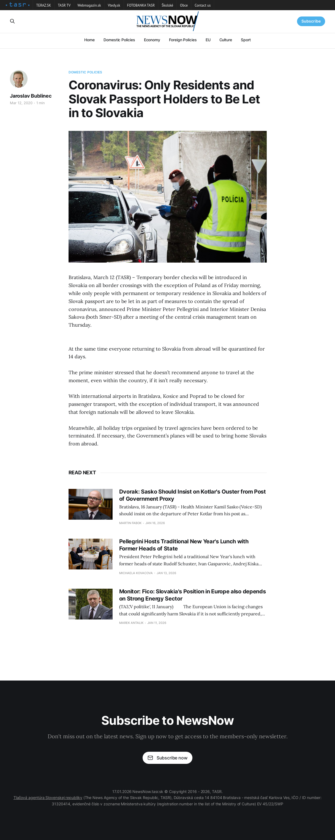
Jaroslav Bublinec (31, 96)
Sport (246, 39)
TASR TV (64, 5)
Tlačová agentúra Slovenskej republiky (47, 797)
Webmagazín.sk (89, 5)
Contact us (203, 5)
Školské (167, 5)
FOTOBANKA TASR (141, 5)
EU (208, 39)
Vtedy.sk (114, 5)
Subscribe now (167, 758)
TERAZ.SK (43, 5)
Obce (184, 5)
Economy (152, 39)
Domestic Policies (119, 39)
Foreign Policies (183, 39)
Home (89, 39)
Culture (225, 39)
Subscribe (311, 21)
